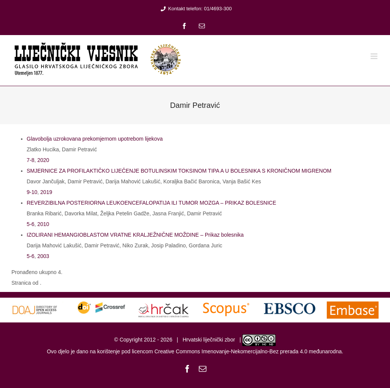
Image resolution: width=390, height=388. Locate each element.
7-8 (30, 160)
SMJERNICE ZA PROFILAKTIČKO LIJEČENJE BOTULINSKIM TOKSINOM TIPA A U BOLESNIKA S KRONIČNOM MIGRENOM (179, 171)
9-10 (32, 192)
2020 (43, 160)
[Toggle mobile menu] (375, 56)
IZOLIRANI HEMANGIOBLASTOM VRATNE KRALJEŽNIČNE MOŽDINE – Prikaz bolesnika (135, 235)
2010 (43, 224)
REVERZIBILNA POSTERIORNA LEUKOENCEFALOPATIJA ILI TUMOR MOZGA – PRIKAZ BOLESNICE (151, 203)
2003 (43, 256)
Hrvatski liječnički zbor (208, 340)
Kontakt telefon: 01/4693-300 (195, 8)
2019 (46, 192)
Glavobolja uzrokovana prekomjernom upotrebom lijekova (95, 139)
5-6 (30, 224)
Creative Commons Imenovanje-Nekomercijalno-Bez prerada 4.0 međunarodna (248, 351)
